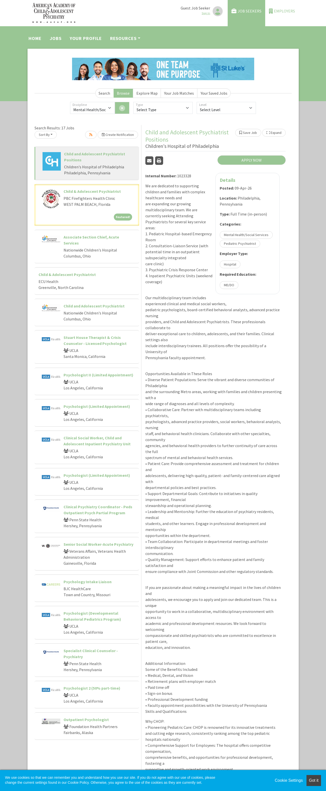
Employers (282, 11)
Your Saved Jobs (214, 93)
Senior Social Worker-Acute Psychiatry (98, 544)
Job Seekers (246, 11)
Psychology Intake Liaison (88, 581)
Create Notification (118, 134)
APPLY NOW (251, 160)
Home (35, 38)
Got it (313, 780)
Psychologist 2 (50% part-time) (92, 688)
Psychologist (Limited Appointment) (97, 406)
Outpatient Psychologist (86, 719)
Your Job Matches (179, 93)
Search (104, 93)
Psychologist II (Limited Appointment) (98, 374)
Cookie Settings (289, 780)
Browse (123, 93)
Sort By (44, 134)
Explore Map (147, 93)
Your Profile (86, 38)
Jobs (56, 38)
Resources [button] (123, 38)
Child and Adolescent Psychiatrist (94, 305)
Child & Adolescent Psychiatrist (92, 191)
